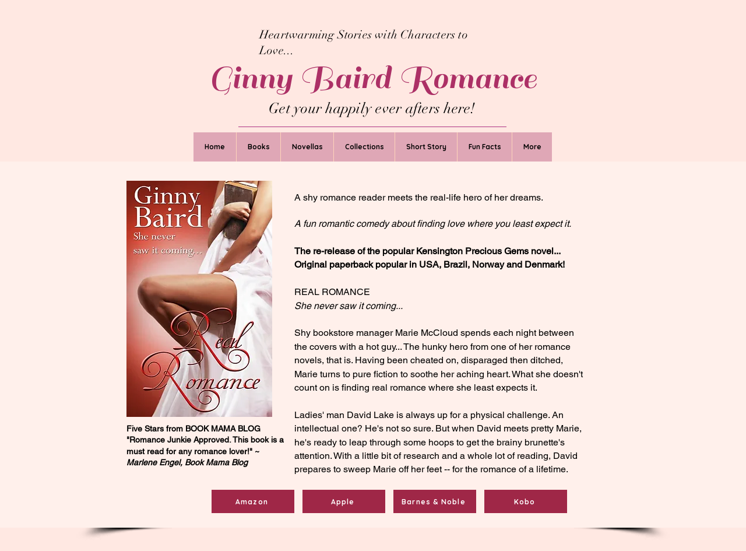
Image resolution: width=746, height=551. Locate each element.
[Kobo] (525, 501)
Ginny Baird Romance (373, 78)
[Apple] (343, 501)
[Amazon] (253, 501)
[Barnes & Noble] (434, 501)
